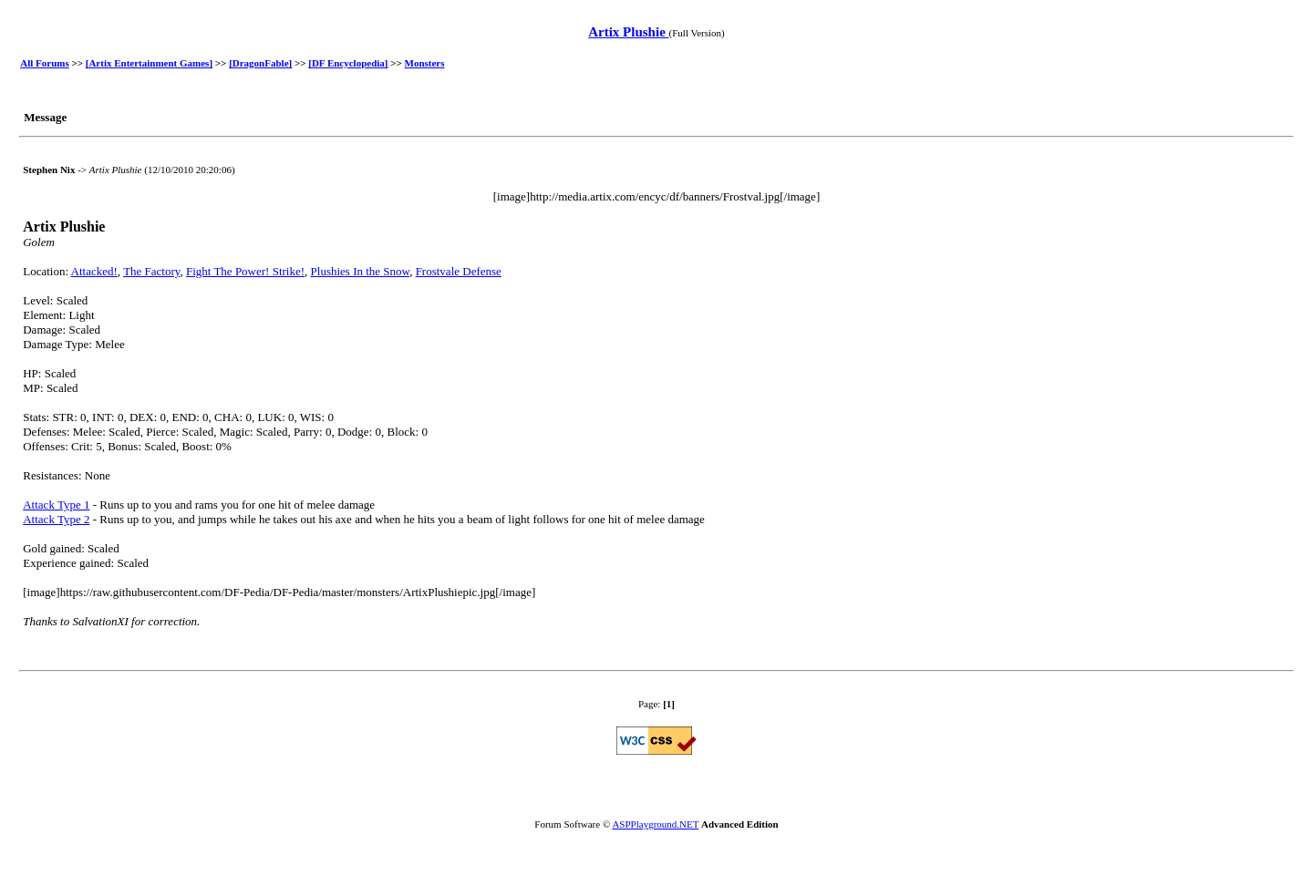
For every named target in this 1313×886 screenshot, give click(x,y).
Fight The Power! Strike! (245, 271)
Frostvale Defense (458, 271)
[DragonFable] (260, 62)
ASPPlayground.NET (655, 824)
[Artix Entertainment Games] (149, 62)
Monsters (425, 62)
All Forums (44, 62)
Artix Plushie (628, 32)
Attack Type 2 (56, 519)
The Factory (151, 271)
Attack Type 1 (56, 504)
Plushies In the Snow (360, 271)
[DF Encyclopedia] (348, 62)
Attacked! (94, 271)
